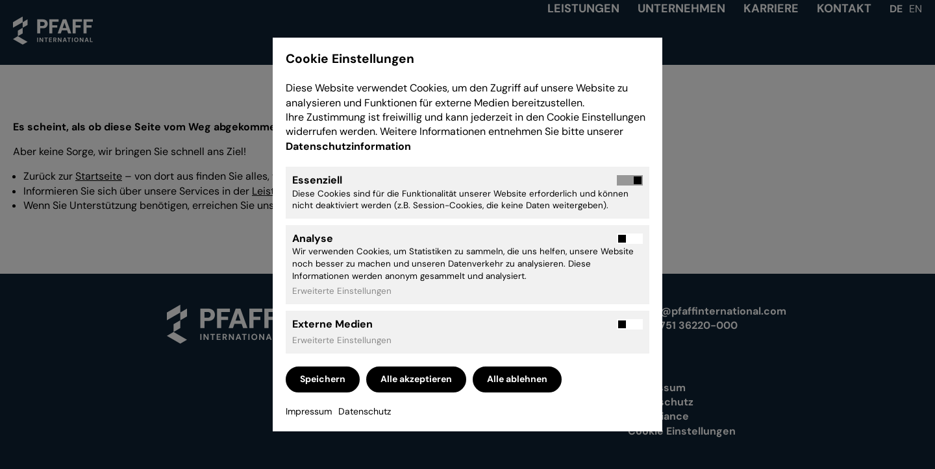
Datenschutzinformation (350, 146)
